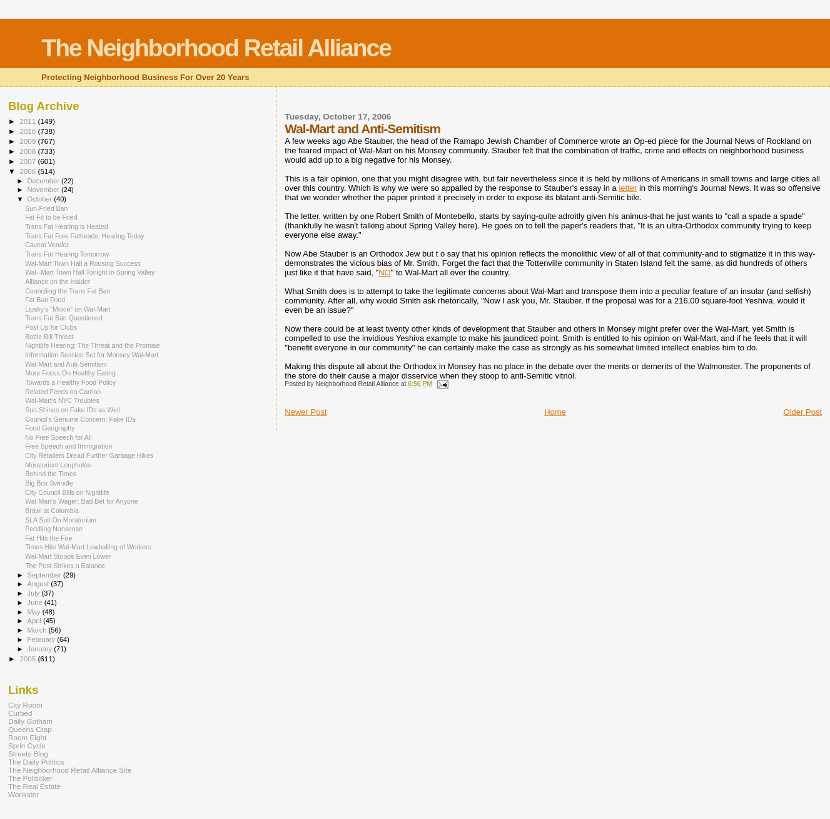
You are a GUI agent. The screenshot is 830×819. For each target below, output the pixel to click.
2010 (28, 131)
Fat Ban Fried (45, 299)
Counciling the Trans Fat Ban (67, 291)
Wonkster (23, 794)
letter (628, 188)
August (39, 584)
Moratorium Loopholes (58, 465)
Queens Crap (30, 729)
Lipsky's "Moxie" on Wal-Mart (67, 309)
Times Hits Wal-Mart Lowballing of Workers (88, 547)
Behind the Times (50, 473)
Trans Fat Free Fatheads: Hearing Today (84, 236)
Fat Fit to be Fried (51, 217)
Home (555, 412)
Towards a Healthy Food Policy (70, 382)
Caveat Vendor (47, 244)
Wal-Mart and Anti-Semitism (66, 364)
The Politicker (30, 778)
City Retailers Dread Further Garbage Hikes (89, 455)
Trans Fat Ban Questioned (64, 318)
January (41, 649)
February (43, 639)
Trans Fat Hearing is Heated (66, 226)
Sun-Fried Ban (46, 208)
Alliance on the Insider (57, 281)
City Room (25, 705)
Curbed (20, 713)
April (35, 620)
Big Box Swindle (49, 483)
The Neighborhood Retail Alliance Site (69, 770)
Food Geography (49, 428)
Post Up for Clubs (51, 327)
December (44, 181)
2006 (28, 171)
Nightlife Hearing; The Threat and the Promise (92, 345)
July (35, 593)
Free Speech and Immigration (68, 446)
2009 (28, 141)
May (35, 612)
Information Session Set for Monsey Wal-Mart (91, 355)
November (44, 189)
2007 (28, 161)
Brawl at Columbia (52, 510)
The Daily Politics (36, 762)
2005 (28, 658)
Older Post (803, 412)
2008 (28, 151)
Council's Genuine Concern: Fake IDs (80, 419)
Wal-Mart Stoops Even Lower (68, 556)
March (38, 630)
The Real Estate (34, 786)
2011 (28, 121)
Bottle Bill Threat (49, 336)
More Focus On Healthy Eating (70, 373)
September (46, 575)
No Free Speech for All (58, 437)
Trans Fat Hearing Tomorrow (67, 254)
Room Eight (27, 737)
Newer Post (305, 412)
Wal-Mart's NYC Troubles (62, 400)
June (36, 602)
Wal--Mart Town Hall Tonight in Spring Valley (89, 272)
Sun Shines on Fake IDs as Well (72, 410)
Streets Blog (28, 754)
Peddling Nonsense (54, 528)
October (41, 199)
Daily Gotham (30, 721)
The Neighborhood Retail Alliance (216, 47)
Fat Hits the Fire (48, 538)
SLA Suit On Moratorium (60, 520)
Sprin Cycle (27, 745)
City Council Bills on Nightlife (67, 492)
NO (384, 272)
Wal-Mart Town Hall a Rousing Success (83, 263)
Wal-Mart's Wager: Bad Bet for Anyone (81, 501)
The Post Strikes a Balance (65, 565)
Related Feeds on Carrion (63, 391)
